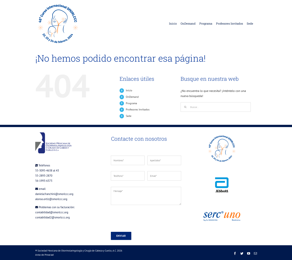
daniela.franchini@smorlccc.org (54, 194)
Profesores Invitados (138, 109)
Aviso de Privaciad (44, 254)
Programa (131, 103)
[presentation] (139, 218)
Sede (128, 116)
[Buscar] (185, 107)
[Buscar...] (216, 107)
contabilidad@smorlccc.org (51, 212)
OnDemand (132, 97)
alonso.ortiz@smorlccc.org (51, 199)
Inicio (129, 90)
